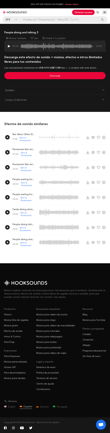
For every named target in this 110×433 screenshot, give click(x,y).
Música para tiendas (14, 378)
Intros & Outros (12, 336)
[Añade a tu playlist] (104, 137)
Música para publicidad (48, 347)
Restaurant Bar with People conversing (23, 149)
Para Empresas (12, 356)
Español (26, 406)
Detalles (55, 90)
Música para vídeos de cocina (51, 314)
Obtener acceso (83, 12)
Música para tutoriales (48, 330)
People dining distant (23, 224)
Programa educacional (94, 350)
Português (60, 406)
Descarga (55, 75)
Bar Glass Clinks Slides (23, 134)
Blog (85, 314)
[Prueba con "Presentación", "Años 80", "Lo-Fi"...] (59, 20)
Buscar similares (16, 38)
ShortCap (9, 341)
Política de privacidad (47, 372)
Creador (87, 334)
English (10, 406)
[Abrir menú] (104, 12)
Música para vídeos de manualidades (55, 325)
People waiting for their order (23, 194)
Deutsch (42, 406)
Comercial (88, 339)
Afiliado (86, 345)
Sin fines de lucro (91, 356)
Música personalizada (15, 361)
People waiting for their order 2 (23, 179)
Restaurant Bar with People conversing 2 (23, 164)
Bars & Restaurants (25, 139)
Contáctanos (43, 389)
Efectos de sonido (13, 330)
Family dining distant (23, 209)
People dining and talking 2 (23, 239)
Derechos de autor (46, 367)
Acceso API (10, 367)
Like (34, 38)
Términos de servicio (46, 378)
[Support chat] (101, 425)
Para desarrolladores (15, 372)
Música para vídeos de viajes (51, 352)
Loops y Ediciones (55, 99)
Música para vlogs (46, 319)
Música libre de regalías (16, 319)
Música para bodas (46, 341)
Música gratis (11, 325)
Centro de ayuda (45, 383)
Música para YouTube (94, 319)
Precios (8, 314)
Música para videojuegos (49, 336)
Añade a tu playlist (53, 38)
